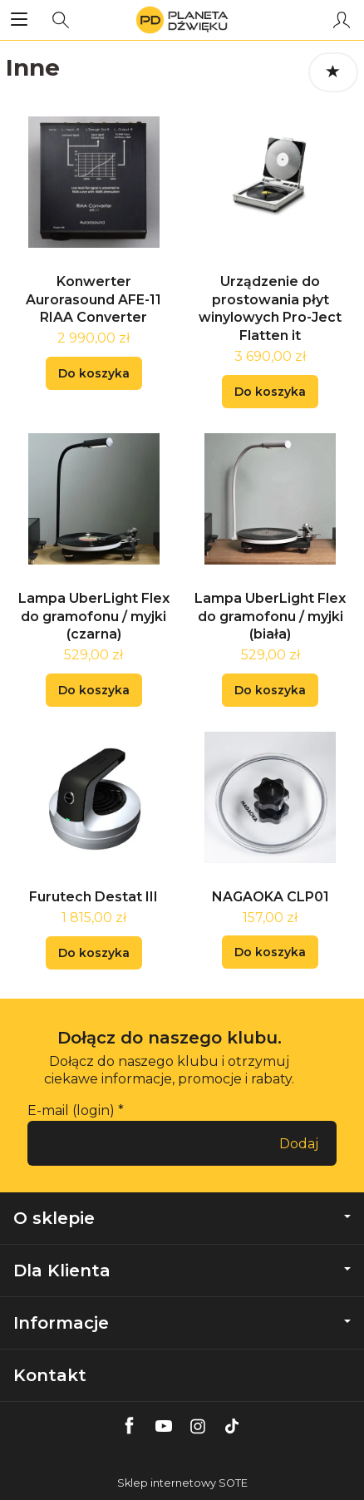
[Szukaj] (60, 20)
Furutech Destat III (93, 897)
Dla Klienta (182, 1270)
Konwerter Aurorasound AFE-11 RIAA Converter (93, 299)
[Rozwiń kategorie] (19, 20)
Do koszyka (94, 373)
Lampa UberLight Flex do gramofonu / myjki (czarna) (94, 616)
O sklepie (182, 1218)
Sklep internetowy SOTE (182, 1483)
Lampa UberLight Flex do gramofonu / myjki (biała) (270, 616)
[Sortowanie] (333, 72)
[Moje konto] (341, 20)
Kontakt (49, 1375)
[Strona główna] (181, 20)
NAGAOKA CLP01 (270, 897)
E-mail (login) (71, 1110)
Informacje (182, 1323)
